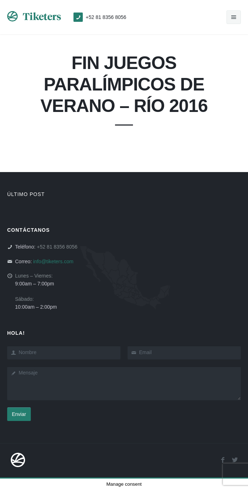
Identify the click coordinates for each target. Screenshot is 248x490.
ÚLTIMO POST (26, 194)
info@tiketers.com (53, 261)
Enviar (19, 414)
